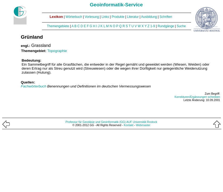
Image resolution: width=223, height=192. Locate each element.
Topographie (57, 51)
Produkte (117, 17)
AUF (129, 121)
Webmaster (143, 125)
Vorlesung (92, 17)
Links (105, 17)
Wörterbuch (74, 17)
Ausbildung (149, 17)
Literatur (133, 17)
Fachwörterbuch (34, 86)
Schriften (166, 17)
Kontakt (128, 125)
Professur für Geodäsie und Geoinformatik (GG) (95, 121)
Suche (181, 26)
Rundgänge (166, 26)
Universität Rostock (145, 121)
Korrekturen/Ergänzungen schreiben (197, 96)
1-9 (152, 26)
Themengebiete (58, 26)
